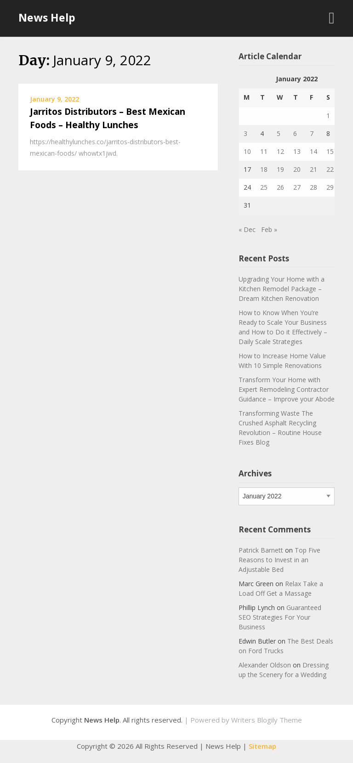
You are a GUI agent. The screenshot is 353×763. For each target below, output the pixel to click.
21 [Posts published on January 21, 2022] (313, 169)
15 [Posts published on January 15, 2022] (330, 151)
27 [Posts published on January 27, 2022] (297, 187)
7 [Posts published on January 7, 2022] (311, 133)
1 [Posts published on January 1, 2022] (328, 115)
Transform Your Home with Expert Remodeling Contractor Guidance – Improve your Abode (287, 389)
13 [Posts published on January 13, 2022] (297, 151)
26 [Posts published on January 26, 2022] (280, 187)
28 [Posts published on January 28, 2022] (313, 187)
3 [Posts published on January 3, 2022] (245, 133)
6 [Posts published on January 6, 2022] (295, 133)
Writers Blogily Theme (266, 719)
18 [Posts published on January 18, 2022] (264, 169)
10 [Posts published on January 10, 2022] (247, 151)
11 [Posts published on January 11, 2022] (264, 151)
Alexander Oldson (265, 665)
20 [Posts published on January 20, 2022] (297, 169)
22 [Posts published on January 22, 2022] (330, 169)
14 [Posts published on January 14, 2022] (313, 151)
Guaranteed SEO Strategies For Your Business (280, 617)
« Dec (247, 229)
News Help (46, 17)
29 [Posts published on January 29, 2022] (330, 187)
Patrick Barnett (261, 550)
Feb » (269, 229)
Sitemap (262, 746)
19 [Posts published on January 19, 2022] (280, 169)
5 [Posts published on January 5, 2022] (278, 133)
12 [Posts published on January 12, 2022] (280, 151)
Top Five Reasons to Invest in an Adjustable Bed (279, 560)
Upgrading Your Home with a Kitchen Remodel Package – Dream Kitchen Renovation (282, 289)
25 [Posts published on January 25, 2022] (264, 187)
